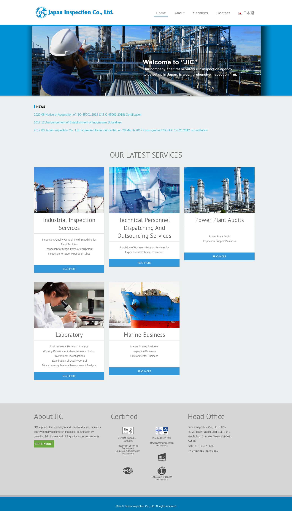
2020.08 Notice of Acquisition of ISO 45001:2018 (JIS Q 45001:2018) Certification (88, 114)
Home (161, 13)
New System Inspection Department (162, 437)
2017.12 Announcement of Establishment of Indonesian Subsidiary (78, 122)
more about (44, 444)
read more (69, 269)
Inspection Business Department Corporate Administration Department (128, 441)
